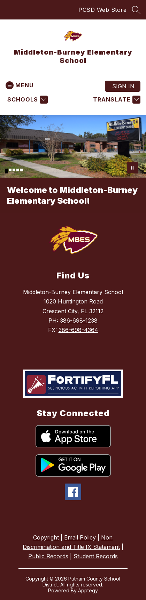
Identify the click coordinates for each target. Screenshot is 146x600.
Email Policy (80, 537)
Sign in (123, 86)
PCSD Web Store (102, 9)
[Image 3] (14, 170)
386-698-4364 (78, 329)
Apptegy (88, 590)
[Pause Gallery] (132, 167)
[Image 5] (21, 170)
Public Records (48, 556)
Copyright (46, 537)
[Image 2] (10, 170)
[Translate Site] (115, 99)
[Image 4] (17, 170)
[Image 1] (6, 171)
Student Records (96, 556)
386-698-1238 (79, 320)
